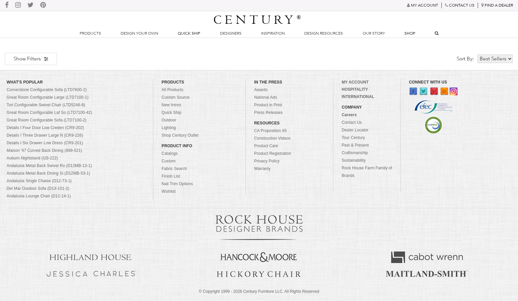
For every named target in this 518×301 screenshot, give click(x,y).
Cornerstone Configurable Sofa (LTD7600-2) (47, 89)
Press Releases (268, 112)
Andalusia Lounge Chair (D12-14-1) (39, 196)
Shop (409, 33)
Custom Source (176, 97)
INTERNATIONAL (358, 96)
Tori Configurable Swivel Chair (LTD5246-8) (46, 105)
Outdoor (169, 120)
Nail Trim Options (177, 184)
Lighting (169, 127)
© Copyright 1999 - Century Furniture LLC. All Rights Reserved (259, 291)
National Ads (265, 97)
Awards (261, 89)
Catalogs (170, 153)
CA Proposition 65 (270, 130)
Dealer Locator (355, 130)
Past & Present (355, 145)
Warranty (262, 168)
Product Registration (272, 153)
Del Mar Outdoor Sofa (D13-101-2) (38, 188)
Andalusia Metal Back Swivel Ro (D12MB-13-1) (49, 165)
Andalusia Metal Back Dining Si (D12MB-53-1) (48, 173)
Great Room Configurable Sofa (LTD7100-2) (47, 120)
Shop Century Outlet (180, 135)
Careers (349, 115)
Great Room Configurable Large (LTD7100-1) (48, 97)
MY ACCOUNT (355, 82)
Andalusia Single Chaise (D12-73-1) (39, 181)
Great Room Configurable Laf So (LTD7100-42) (49, 112)
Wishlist (169, 191)
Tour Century (353, 137)
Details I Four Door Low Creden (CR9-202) (45, 127)
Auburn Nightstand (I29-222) (32, 158)
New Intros (171, 105)
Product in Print (268, 105)
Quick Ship (189, 33)
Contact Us (352, 122)
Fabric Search (174, 168)
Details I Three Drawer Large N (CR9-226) (45, 135)
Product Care (266, 146)
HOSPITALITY (355, 89)
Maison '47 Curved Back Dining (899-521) (44, 150)
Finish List (171, 176)
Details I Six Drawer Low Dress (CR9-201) (45, 143)
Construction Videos (272, 138)
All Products (172, 89)
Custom (168, 161)
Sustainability (354, 160)
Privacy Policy (266, 161)
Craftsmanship (355, 152)
